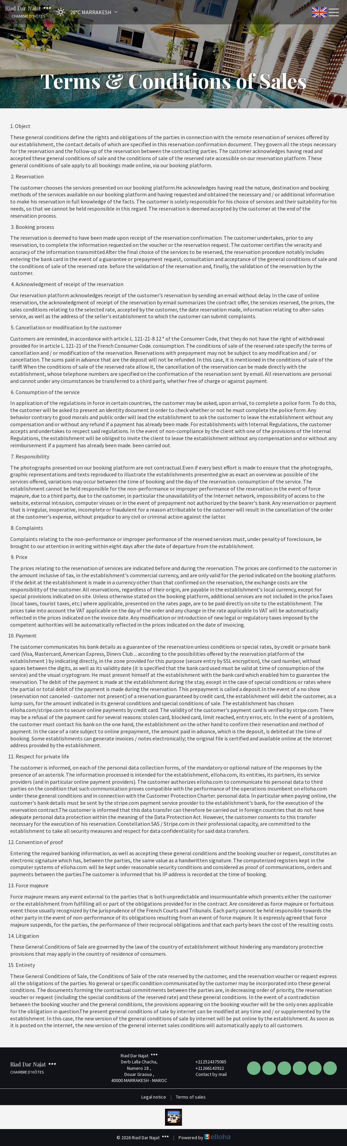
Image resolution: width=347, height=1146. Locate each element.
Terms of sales (191, 1097)
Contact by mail (207, 1074)
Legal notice (153, 1097)
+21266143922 (206, 1068)
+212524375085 (207, 1062)
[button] (85, 12)
